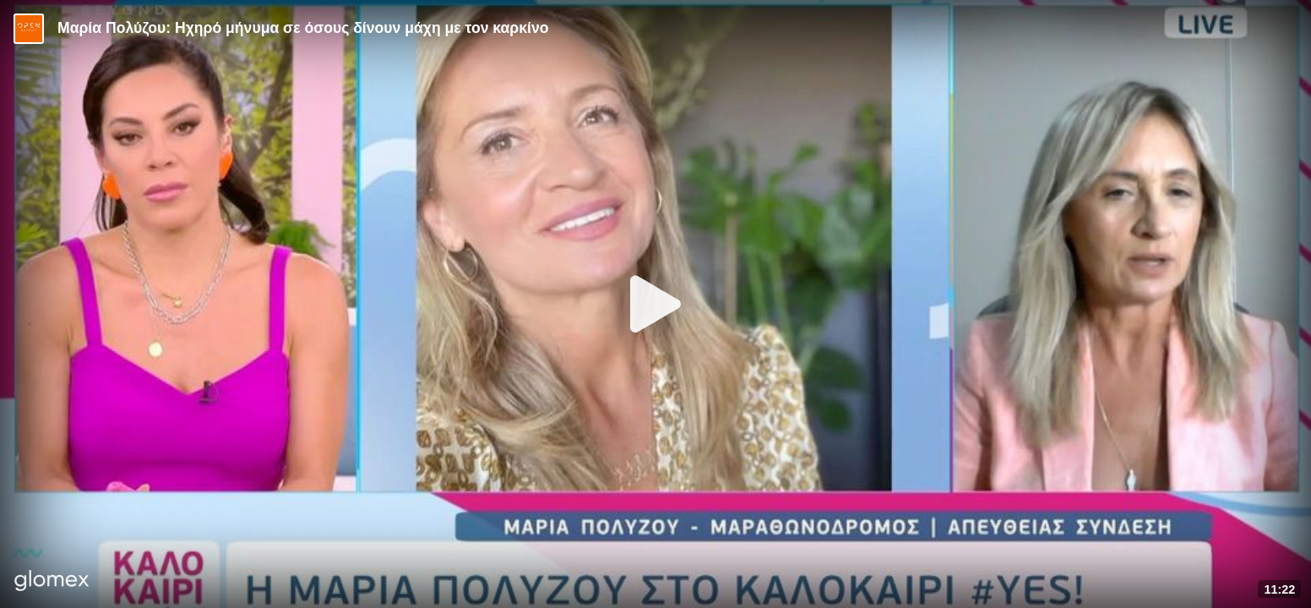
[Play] (655, 304)
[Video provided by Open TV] (29, 29)
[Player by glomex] (52, 582)
